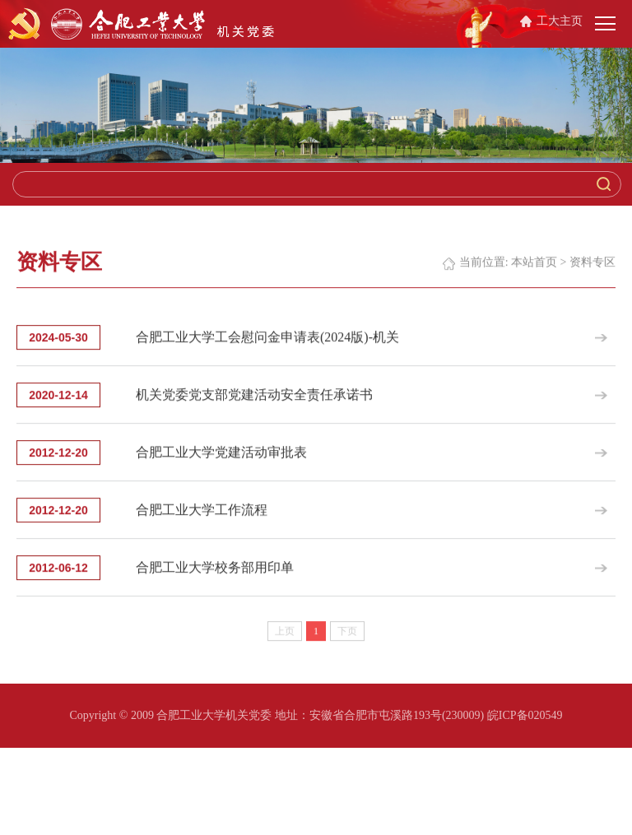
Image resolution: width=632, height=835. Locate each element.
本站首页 (534, 269)
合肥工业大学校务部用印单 (215, 575)
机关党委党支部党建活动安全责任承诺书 (254, 402)
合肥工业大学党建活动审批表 (221, 459)
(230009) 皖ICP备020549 (502, 715)
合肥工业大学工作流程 (201, 517)
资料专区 (592, 269)
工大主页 (560, 21)
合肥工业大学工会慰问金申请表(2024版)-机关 (267, 344)
